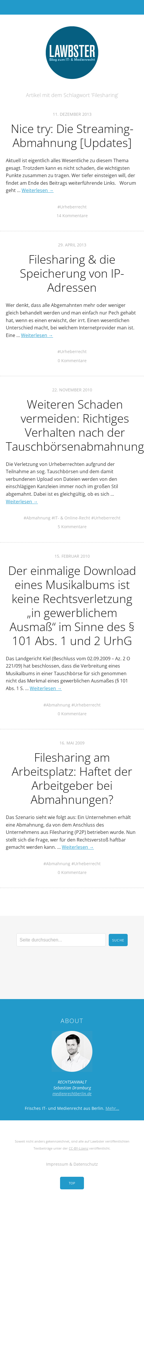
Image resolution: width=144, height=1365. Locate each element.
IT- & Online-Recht (72, 518)
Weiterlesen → (38, 190)
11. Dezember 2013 (72, 114)
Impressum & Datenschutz (72, 1164)
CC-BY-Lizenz (78, 1148)
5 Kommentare (72, 526)
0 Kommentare (72, 360)
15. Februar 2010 (72, 556)
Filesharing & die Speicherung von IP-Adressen (72, 273)
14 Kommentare (72, 215)
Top (72, 1183)
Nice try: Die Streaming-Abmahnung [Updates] (72, 135)
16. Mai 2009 (72, 743)
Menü (72, 7)
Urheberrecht (73, 207)
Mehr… (112, 1108)
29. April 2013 (72, 245)
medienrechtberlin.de (72, 1093)
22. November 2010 (72, 390)
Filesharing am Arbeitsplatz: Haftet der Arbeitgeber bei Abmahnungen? (72, 778)
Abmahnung (38, 518)
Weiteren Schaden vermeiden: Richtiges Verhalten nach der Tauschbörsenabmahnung (75, 425)
